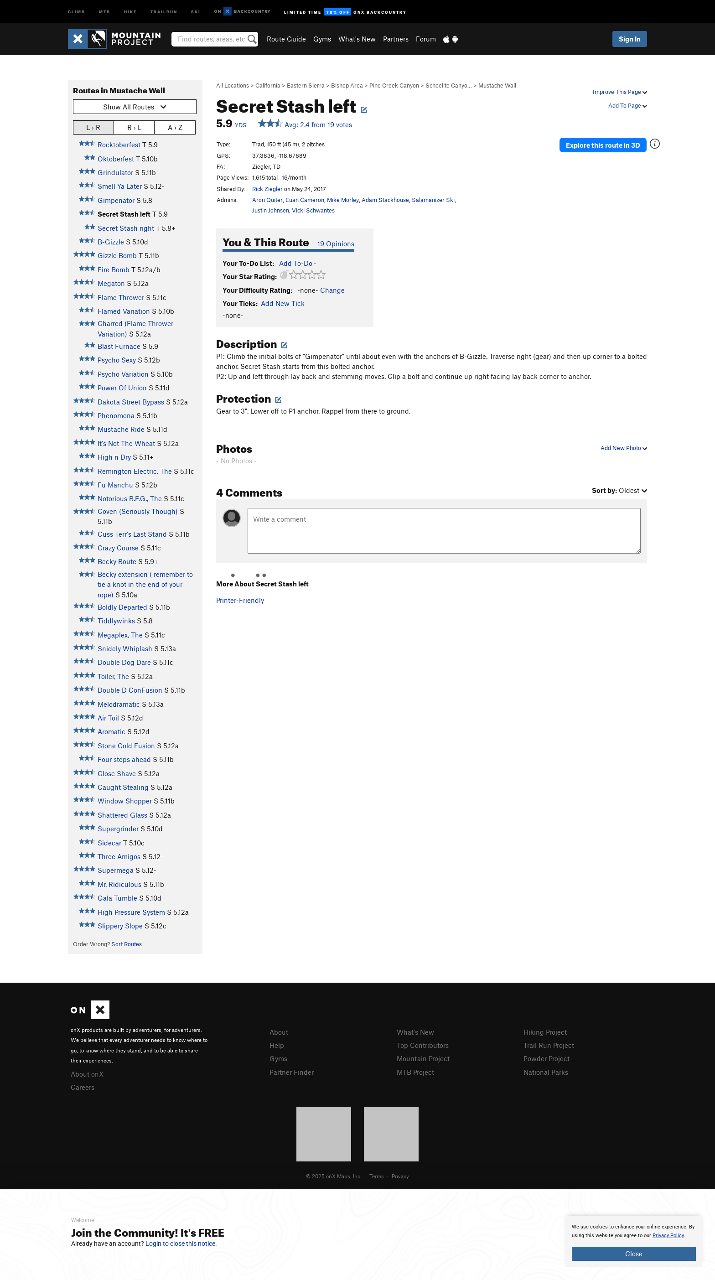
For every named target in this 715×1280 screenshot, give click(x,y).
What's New (357, 39)
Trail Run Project (548, 1045)
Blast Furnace (119, 346)
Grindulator (115, 172)
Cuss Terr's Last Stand (132, 534)
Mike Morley (343, 199)
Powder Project (546, 1058)
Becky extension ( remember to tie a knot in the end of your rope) (145, 584)
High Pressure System (131, 912)
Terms (376, 1176)
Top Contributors (423, 1045)
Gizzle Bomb (117, 255)
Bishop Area (347, 85)
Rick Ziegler (267, 188)
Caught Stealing (123, 787)
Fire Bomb (114, 269)
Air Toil (108, 718)
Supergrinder (118, 828)
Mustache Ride (121, 429)
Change (332, 290)
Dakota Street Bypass (131, 402)
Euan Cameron (304, 199)
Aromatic (111, 731)
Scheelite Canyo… (448, 85)
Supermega (116, 870)
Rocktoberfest (119, 144)
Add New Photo (624, 447)
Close (633, 1253)
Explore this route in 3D (603, 145)
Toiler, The (113, 676)
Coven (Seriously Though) (138, 511)
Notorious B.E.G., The (130, 498)
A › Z (175, 127)
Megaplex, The (120, 635)
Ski (196, 11)
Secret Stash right (126, 228)
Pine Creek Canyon (394, 85)
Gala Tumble (117, 898)
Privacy (400, 1176)
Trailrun (163, 11)
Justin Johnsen (270, 210)
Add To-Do (295, 263)
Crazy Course (118, 548)
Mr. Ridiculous (119, 884)
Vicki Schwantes (313, 210)
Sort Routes (126, 944)
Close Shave (117, 773)
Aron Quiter (267, 199)
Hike (130, 11)
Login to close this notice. (181, 1243)
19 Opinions (335, 243)
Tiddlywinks (116, 621)
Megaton (111, 283)
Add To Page (627, 105)
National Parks (545, 1072)
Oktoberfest (116, 159)
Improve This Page (620, 91)
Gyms (322, 39)
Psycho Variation (123, 374)
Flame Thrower (121, 297)
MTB (104, 11)
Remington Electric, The (135, 471)
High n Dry (114, 457)
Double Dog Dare (124, 662)
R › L (134, 127)
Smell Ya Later (120, 186)
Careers (82, 1087)
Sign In (630, 39)
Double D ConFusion (130, 690)
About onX (87, 1074)
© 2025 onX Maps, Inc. (334, 1176)
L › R (93, 127)
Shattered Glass (122, 815)
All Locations (232, 85)
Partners (396, 39)
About (278, 1032)
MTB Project (415, 1072)
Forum (426, 39)
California (267, 85)
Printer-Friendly (240, 600)
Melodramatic (119, 704)
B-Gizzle (111, 242)
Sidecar (109, 843)
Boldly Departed (122, 607)
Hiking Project (545, 1032)
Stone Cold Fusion (126, 745)
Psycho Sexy (117, 360)
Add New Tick (283, 303)
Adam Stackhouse (385, 199)
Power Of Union (122, 387)
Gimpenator (116, 200)
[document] (634, 1242)
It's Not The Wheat (126, 443)
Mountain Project (423, 1058)
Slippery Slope (120, 926)
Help (276, 1045)
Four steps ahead (124, 759)
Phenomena (116, 415)
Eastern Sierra (306, 85)
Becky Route (117, 561)
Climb (76, 11)
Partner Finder (291, 1072)
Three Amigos (119, 856)
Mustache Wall (497, 85)
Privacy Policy (668, 1236)
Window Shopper (125, 801)
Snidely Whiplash (125, 648)
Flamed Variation (124, 311)
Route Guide (286, 39)
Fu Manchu (115, 485)
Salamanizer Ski (433, 199)
